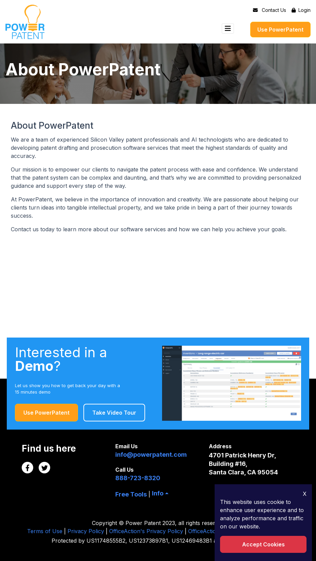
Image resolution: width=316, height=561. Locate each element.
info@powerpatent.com (151, 454)
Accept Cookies (263, 544)
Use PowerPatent (280, 29)
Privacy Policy (85, 531)
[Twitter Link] (44, 467)
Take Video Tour (114, 412)
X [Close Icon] (305, 493)
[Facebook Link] (27, 467)
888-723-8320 (137, 478)
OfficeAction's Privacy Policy (146, 531)
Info (157, 493)
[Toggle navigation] (228, 28)
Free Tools (131, 494)
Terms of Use (44, 531)
